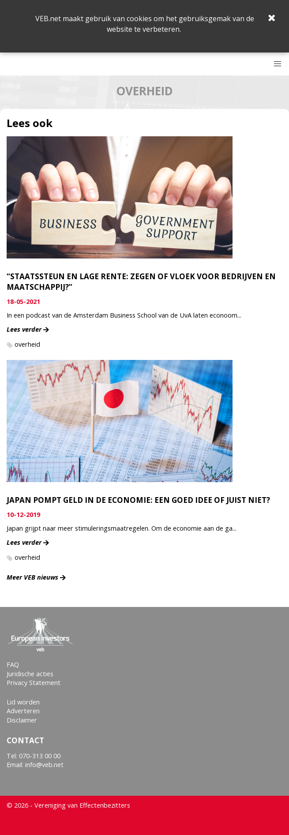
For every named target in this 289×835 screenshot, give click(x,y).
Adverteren (23, 711)
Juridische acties (30, 674)
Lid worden (23, 702)
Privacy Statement (33, 682)
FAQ (13, 664)
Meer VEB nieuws (32, 577)
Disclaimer (22, 720)
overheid (27, 344)
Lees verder (24, 329)
